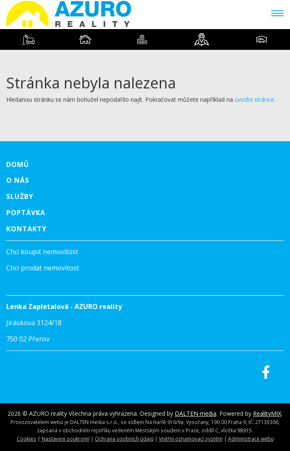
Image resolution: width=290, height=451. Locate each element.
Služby (19, 196)
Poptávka (25, 212)
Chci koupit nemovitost (42, 251)
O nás (17, 180)
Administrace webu (251, 438)
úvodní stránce (254, 99)
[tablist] (145, 39)
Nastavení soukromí (65, 438)
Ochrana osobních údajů (124, 438)
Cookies (26, 438)
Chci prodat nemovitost (42, 267)
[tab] (28, 39)
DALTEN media (195, 413)
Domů (17, 164)
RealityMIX (267, 413)
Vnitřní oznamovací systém (191, 438)
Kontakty (26, 228)
